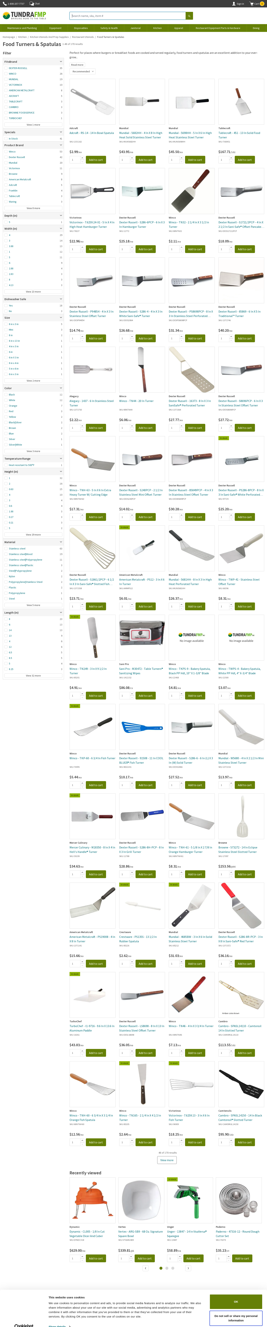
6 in (11, 352)
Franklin (13, 190)
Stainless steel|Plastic (21, 565)
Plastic (12, 587)
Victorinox (14, 168)
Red (11, 411)
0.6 (10, 506)
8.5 (10, 658)
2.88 (11, 268)
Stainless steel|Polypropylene (25, 559)
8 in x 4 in (14, 363)
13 (10, 635)
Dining (256, 28)
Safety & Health (109, 28)
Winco (12, 151)
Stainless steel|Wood (20, 554)
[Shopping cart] (251, 3)
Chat (34, 3)
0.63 (11, 489)
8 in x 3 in (14, 324)
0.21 (11, 522)
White (12, 400)
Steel (12, 598)
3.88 (11, 246)
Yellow (12, 416)
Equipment (55, 28)
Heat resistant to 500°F (21, 465)
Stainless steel (17, 548)
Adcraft (13, 185)
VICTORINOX (15, 84)
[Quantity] (75, 159)
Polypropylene (17, 593)
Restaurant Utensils (83, 37)
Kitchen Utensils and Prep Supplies (49, 37)
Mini (11, 329)
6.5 (10, 652)
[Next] (188, 1268)
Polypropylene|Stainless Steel (25, 582)
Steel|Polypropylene (20, 570)
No (10, 311)
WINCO (12, 73)
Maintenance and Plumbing (22, 28)
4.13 (11, 285)
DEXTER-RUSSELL (18, 68)
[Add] (82, 158)
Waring (13, 201)
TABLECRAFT (15, 101)
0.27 (11, 517)
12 (10, 646)
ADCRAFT (14, 96)
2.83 (11, 274)
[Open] (61, 61)
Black (12, 394)
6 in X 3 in (14, 357)
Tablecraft (14, 196)
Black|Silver (15, 422)
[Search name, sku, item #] (128, 16)
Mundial (13, 162)
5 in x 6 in (14, 368)
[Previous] (145, 1268)
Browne (13, 173)
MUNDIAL (13, 79)
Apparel (178, 28)
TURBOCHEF (15, 118)
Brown (12, 428)
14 (10, 630)
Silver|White (15, 444)
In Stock (13, 138)
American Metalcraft (20, 179)
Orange (13, 405)
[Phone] (5, 3)
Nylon (12, 576)
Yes (11, 305)
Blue (11, 433)
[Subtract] (82, 161)
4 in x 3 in (14, 346)
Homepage (9, 37)
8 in (11, 335)
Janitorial (135, 28)
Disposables (81, 28)
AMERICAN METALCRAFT (21, 90)
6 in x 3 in (14, 374)
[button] (256, 3)
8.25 (11, 669)
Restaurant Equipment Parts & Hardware (218, 28)
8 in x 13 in (14, 340)
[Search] (189, 16)
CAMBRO (14, 107)
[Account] (234, 3)
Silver (12, 439)
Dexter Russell (17, 157)
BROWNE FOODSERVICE (21, 112)
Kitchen (157, 28)
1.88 (11, 511)
